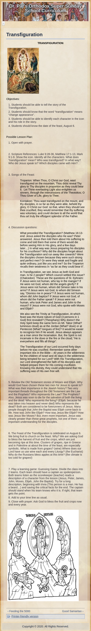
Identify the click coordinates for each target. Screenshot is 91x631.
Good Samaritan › (73, 611)
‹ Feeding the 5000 (19, 611)
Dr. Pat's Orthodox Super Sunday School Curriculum (45, 8)
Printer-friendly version (25, 616)
